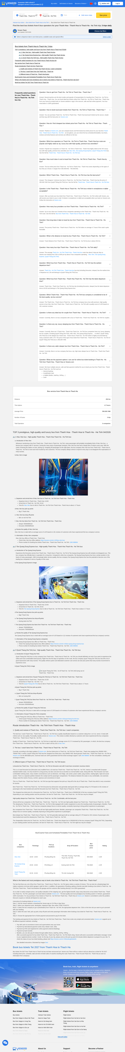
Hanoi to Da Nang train (45, 1021)
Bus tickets (17, 1011)
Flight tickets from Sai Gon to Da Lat (74, 1032)
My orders (54, 3)
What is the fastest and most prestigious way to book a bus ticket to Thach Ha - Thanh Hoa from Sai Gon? (47, 80)
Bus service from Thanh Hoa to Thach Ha (27, 63)
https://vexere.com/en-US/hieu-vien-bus (53, 540)
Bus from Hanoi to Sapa (20, 1030)
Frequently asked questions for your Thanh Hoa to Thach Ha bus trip (35, 60)
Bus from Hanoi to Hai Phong (22, 1034)
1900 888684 (74, 542)
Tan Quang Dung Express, (84, 151)
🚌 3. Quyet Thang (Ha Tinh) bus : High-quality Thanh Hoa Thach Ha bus (41, 58)
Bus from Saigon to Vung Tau (22, 1021)
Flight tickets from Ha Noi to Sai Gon (74, 1018)
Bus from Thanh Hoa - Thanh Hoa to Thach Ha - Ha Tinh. (73, 213)
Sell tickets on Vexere (66, 3)
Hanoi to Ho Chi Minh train (46, 1024)
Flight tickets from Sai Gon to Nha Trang (73, 1022)
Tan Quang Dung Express (32, 609)
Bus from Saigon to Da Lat (21, 1027)
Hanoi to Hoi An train (44, 1034)
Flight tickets (68, 1011)
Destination (45, 14)
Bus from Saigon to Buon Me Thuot (23, 1018)
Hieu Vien (27, 505)
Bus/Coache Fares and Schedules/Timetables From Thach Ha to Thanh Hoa (38, 77)
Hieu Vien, (72, 151)
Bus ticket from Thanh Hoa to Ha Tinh (36, 23)
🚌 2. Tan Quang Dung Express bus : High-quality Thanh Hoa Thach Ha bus (42, 55)
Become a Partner (81, 3)
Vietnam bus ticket (18, 22)
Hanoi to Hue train (43, 1030)
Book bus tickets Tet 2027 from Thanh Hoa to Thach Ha (32, 82)
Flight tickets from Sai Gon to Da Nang (75, 1029)
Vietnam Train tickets (44, 1015)
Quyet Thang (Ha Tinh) (99, 151)
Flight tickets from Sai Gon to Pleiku (74, 1036)
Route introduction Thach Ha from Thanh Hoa (29, 66)
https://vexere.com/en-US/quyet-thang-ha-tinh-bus (64, 719)
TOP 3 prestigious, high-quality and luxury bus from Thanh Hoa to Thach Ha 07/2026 (40, 49)
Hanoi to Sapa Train (44, 1018)
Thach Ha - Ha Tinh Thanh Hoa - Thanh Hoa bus (67, 252)
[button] (75, 92)
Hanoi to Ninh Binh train (45, 1027)
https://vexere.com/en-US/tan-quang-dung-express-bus (67, 644)
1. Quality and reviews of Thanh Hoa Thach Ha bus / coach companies (40, 69)
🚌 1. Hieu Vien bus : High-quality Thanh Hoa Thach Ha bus (37, 52)
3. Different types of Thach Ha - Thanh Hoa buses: (34, 74)
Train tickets (43, 1011)
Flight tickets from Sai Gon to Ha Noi (74, 1026)
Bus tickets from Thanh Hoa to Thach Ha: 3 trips (33, 46)
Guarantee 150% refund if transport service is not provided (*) (29, 3)
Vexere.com (64, 117)
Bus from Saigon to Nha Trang (22, 1024)
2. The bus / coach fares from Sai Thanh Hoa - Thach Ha (36, 71)
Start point (22, 14)
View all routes (62, 1037)
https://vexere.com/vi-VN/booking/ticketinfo (63, 939)
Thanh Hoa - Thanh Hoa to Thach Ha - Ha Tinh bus (64, 153)
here (46, 942)
